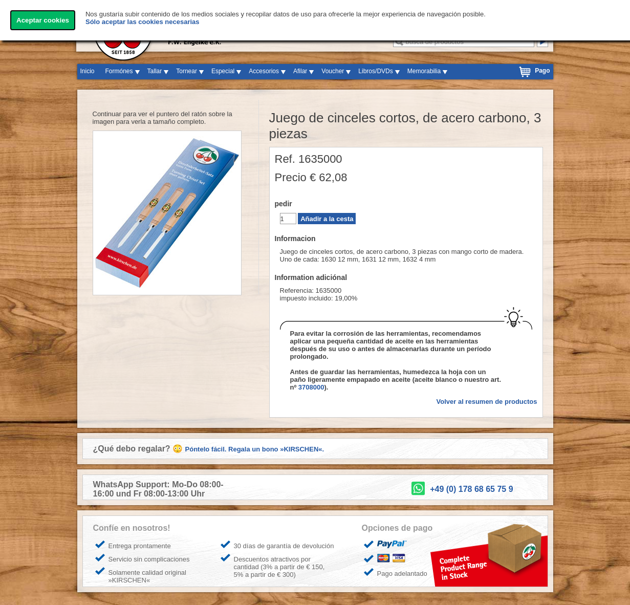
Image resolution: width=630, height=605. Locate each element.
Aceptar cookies (42, 20)
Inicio (87, 71)
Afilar (300, 71)
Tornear (186, 71)
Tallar (154, 71)
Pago (542, 70)
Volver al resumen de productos (487, 401)
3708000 (311, 387)
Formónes (119, 71)
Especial (222, 71)
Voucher (332, 71)
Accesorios (264, 71)
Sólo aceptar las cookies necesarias (142, 22)
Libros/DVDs (375, 71)
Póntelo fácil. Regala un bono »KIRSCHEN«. (254, 449)
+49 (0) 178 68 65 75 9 (471, 489)
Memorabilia (424, 71)
